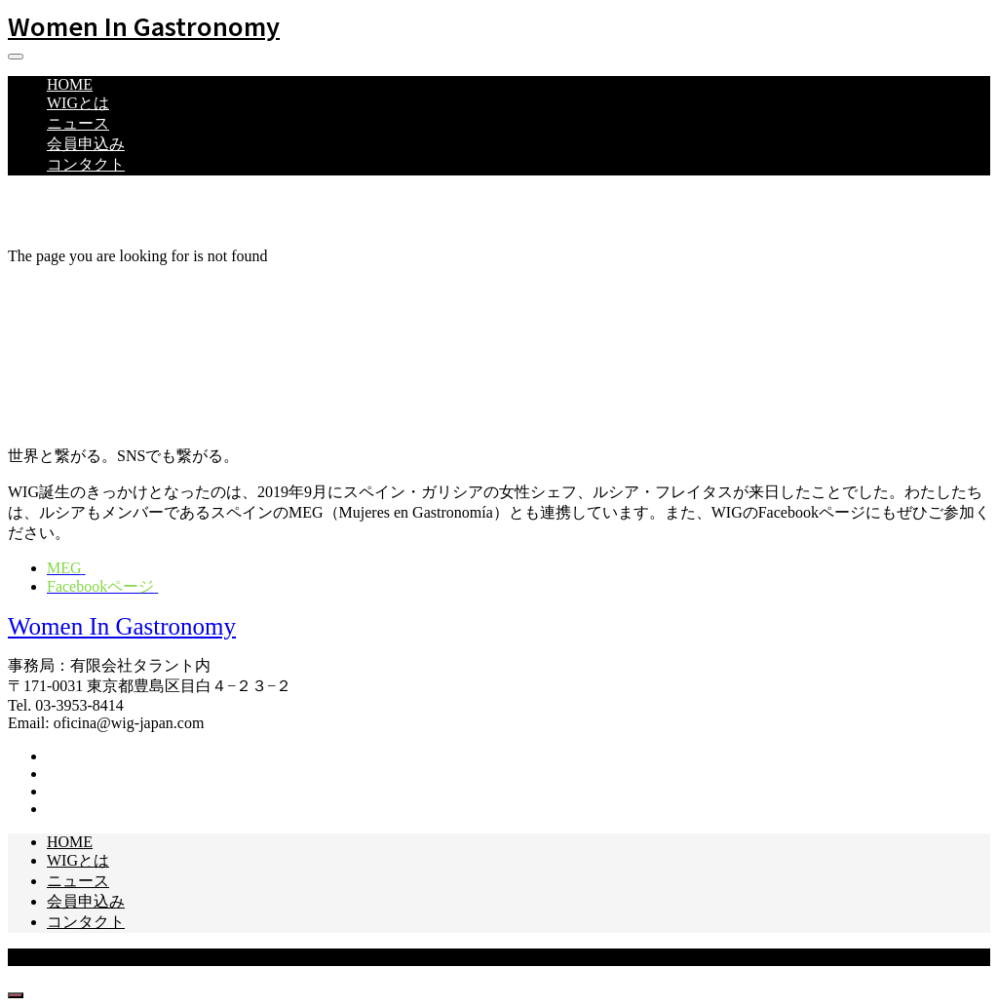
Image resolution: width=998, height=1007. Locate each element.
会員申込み (86, 144)
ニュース (78, 123)
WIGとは (78, 103)
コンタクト (86, 164)
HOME (70, 84)
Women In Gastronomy (144, 25)
